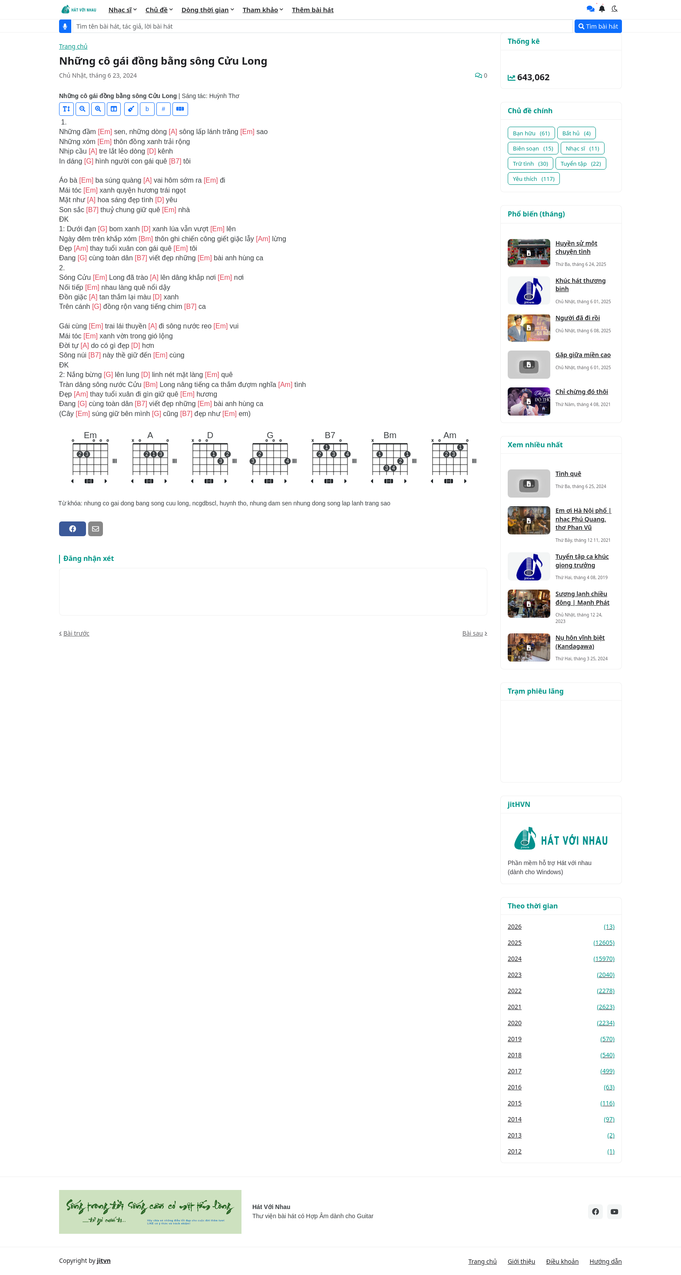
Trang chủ (73, 46)
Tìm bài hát (598, 26)
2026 (561, 926)
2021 (561, 1006)
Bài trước (76, 633)
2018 (561, 1054)
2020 (561, 1022)
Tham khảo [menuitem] (260, 9)
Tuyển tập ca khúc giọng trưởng (582, 560)
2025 (561, 942)
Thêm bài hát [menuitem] (313, 9)
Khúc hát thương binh (580, 284)
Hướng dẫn (606, 1261)
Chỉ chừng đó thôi (581, 391)
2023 (561, 974)
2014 (561, 1119)
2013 (561, 1135)
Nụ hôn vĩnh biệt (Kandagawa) (580, 641)
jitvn (104, 1260)
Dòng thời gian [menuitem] (205, 9)
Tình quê (568, 473)
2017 (561, 1070)
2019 (561, 1038)
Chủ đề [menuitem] (156, 9)
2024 (561, 958)
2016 (561, 1086)
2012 (561, 1151)
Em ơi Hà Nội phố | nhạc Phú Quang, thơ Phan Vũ (583, 518)
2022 (561, 990)
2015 (561, 1103)
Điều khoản (562, 1261)
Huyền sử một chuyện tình (576, 247)
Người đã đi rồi (577, 318)
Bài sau (473, 633)
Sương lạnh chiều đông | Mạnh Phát (582, 598)
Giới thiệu (522, 1261)
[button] (614, 8)
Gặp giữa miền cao (583, 355)
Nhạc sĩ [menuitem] (120, 9)
